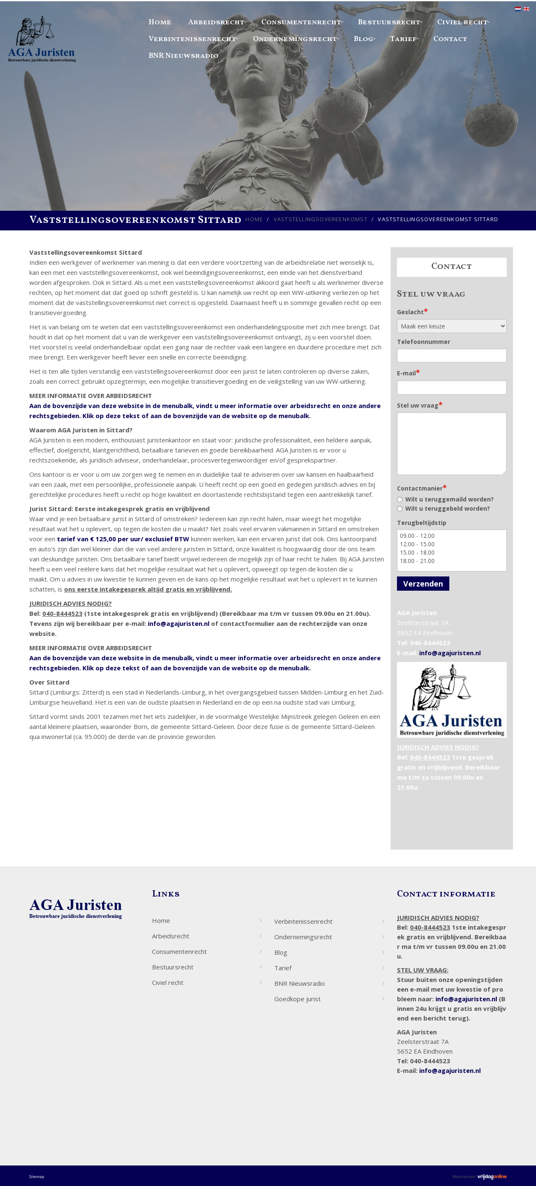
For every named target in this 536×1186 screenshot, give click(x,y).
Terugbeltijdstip (421, 523)
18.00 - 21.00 (452, 561)
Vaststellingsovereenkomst (320, 219)
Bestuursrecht (389, 22)
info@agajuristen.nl (178, 623)
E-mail (408, 372)
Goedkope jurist (297, 999)
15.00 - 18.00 (452, 552)
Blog (364, 39)
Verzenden (423, 584)
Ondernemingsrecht (295, 39)
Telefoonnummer (423, 342)
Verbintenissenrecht (192, 39)
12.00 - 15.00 (452, 544)
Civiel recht (462, 22)
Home (160, 22)
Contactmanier (422, 488)
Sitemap (36, 1176)
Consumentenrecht (301, 22)
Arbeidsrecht (216, 22)
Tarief (403, 39)
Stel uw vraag (420, 405)
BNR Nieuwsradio (184, 56)
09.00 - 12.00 (452, 536)
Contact (450, 39)
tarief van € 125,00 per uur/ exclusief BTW (123, 539)
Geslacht (412, 311)
